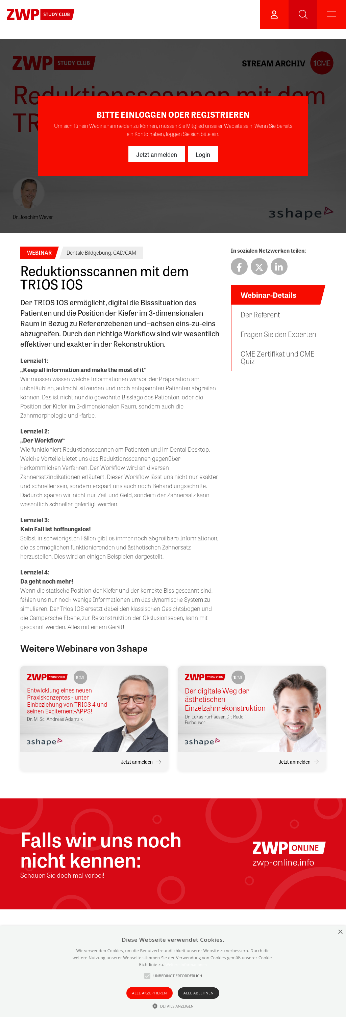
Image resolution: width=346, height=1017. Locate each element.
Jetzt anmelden (156, 154)
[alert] (173, 971)
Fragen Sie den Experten (278, 334)
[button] (173, 1005)
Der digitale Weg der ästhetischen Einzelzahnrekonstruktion (225, 699)
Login (203, 154)
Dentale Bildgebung (89, 252)
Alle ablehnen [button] (198, 992)
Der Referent (260, 314)
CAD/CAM (124, 252)
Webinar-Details (268, 294)
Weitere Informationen (186, 964)
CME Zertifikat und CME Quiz (278, 357)
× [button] (340, 932)
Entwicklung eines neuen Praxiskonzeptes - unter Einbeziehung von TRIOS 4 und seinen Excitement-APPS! (67, 700)
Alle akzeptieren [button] (149, 992)
